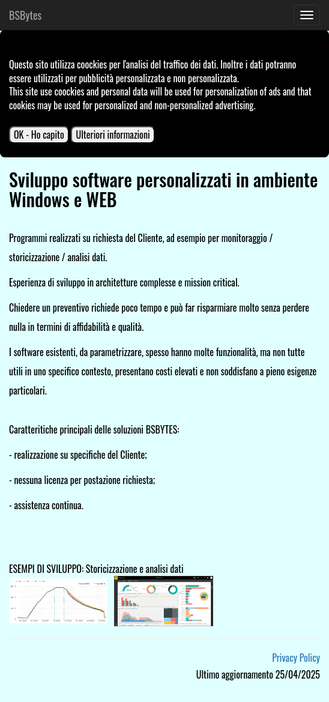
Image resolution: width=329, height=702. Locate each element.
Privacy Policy (296, 657)
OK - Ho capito (39, 134)
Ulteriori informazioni (112, 134)
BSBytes (25, 15)
